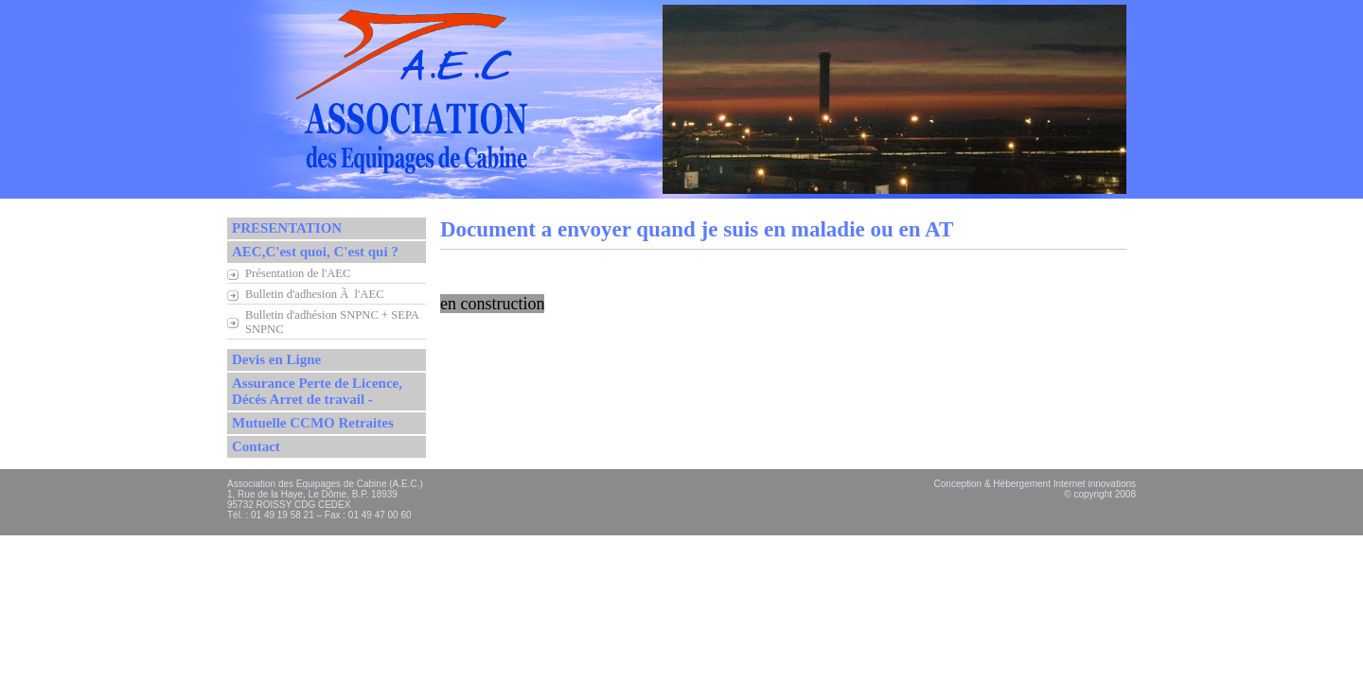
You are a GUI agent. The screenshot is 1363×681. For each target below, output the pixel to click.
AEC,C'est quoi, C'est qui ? (315, 251)
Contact (256, 446)
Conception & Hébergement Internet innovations (1035, 484)
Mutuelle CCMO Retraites (313, 422)
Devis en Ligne (276, 359)
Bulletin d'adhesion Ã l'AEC (314, 294)
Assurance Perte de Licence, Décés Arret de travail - (317, 391)
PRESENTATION (287, 228)
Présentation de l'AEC (297, 273)
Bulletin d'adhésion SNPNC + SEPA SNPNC (332, 322)
